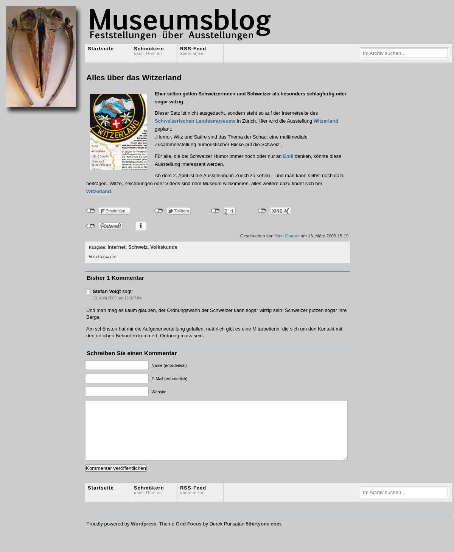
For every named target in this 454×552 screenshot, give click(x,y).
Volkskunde (163, 247)
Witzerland (326, 121)
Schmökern (149, 51)
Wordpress (143, 535)
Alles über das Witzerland (134, 77)
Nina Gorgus (287, 235)
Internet (116, 247)
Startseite (101, 48)
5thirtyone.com (263, 535)
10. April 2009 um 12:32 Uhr (117, 298)
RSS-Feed (193, 51)
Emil (288, 156)
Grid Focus (188, 535)
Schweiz (138, 247)
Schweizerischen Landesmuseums (195, 121)
